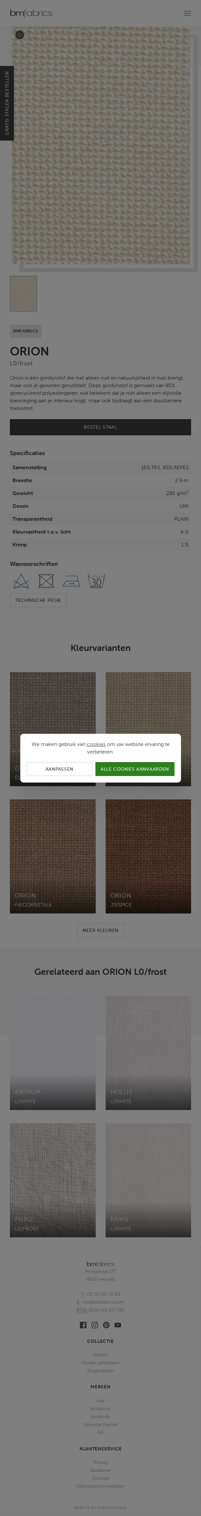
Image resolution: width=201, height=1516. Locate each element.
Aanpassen (59, 769)
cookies (96, 743)
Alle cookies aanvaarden (135, 769)
